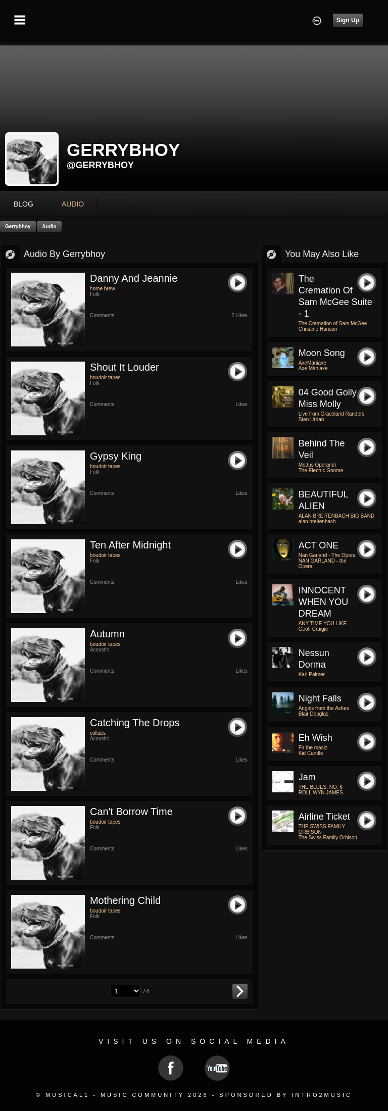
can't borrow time (131, 811)
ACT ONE (319, 545)
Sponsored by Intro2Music (285, 1095)
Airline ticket (324, 817)
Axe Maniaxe (313, 368)
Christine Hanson (318, 329)
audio (73, 204)
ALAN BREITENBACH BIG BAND (337, 516)
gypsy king (115, 456)
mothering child (125, 900)
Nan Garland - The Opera (327, 555)
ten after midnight (130, 544)
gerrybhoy (18, 226)
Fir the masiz (313, 747)
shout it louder (124, 367)
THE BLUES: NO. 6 (321, 787)
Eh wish (315, 738)
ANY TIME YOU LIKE (323, 623)
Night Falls (320, 698)
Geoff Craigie (313, 629)
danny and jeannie (133, 278)
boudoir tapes (105, 377)
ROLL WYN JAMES (321, 792)
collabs (98, 733)
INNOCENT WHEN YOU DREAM (324, 602)
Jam (307, 777)
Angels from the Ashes (324, 708)
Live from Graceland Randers (332, 414)
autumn (107, 633)
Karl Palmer (312, 674)
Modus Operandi (317, 465)
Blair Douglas (313, 714)
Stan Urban (311, 419)
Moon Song (322, 353)
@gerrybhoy (100, 165)
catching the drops (135, 722)
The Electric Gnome (321, 470)
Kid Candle (311, 753)
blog (23, 204)
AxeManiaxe (312, 363)
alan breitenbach (317, 521)
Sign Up (347, 20)
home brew (102, 288)
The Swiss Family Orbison (328, 837)
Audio (49, 226)
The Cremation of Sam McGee (333, 323)
